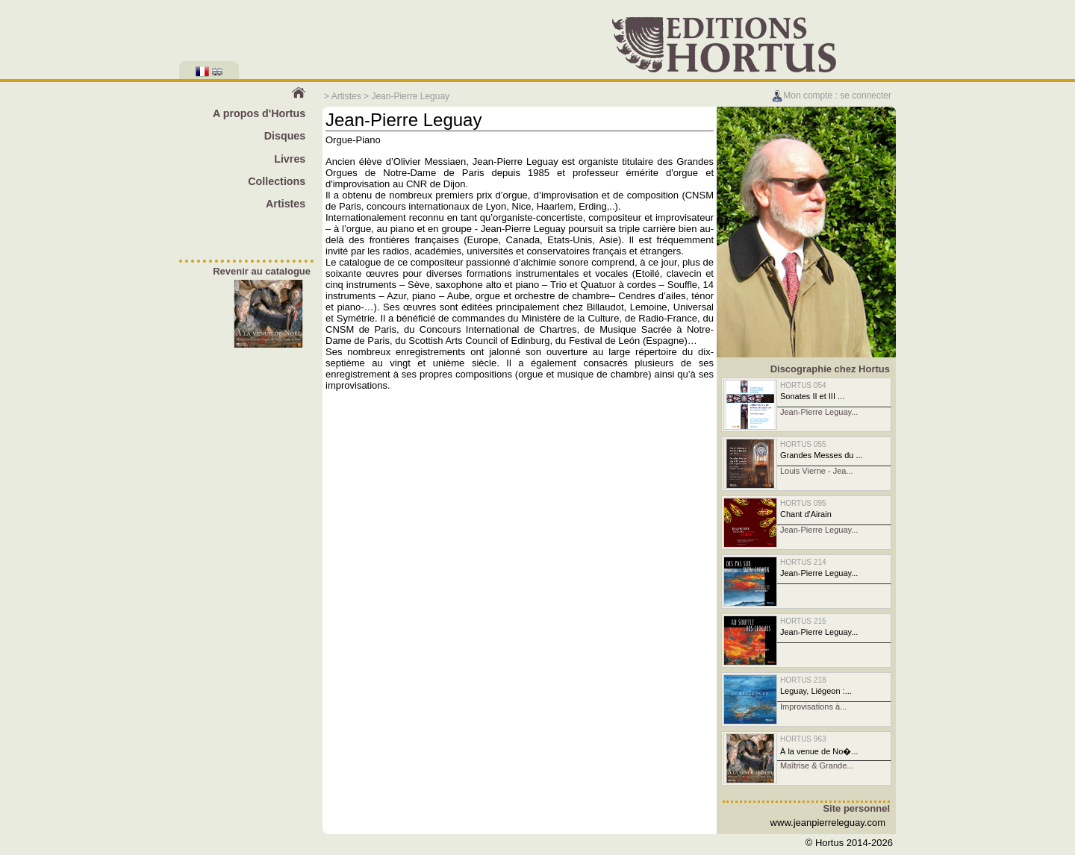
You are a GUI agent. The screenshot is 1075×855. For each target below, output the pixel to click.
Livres (289, 159)
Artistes (346, 96)
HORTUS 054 (803, 385)
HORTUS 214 (803, 562)
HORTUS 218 (803, 680)
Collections (276, 181)
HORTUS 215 (803, 621)
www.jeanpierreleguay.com (827, 822)
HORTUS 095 (803, 503)
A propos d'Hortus (259, 113)
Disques (285, 136)
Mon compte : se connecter (831, 95)
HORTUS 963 (803, 739)
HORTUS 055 (803, 444)
